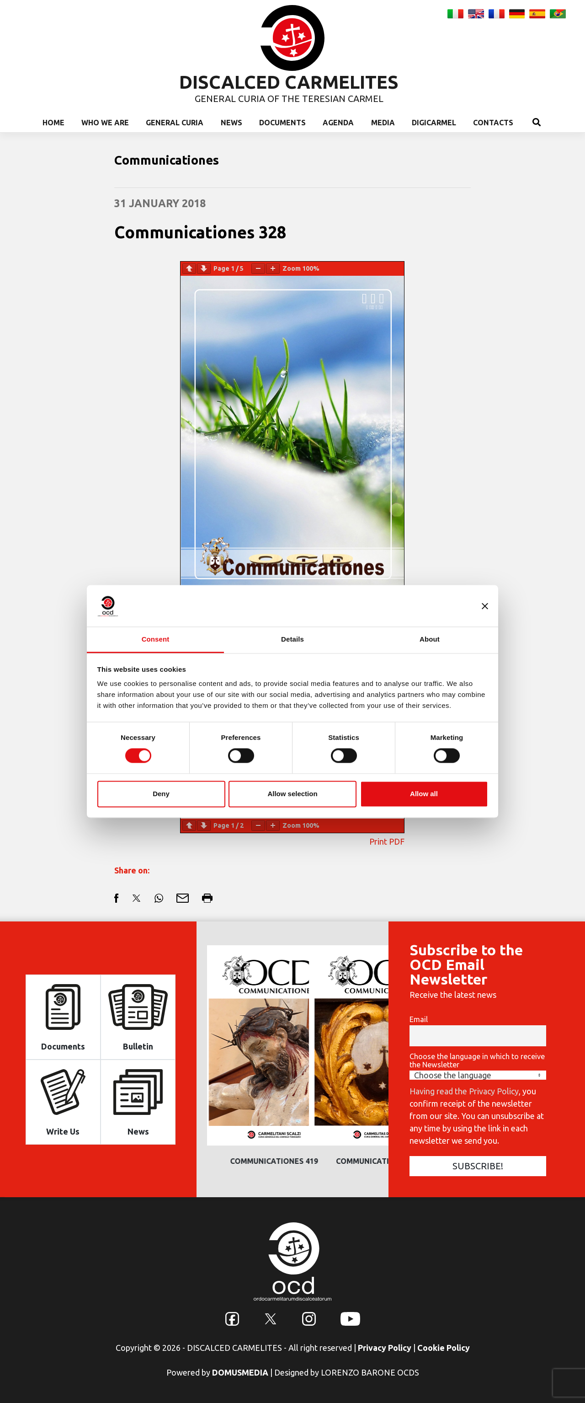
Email (419, 1019)
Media (383, 122)
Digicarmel (434, 122)
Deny (161, 794)
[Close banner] (485, 606)
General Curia (174, 122)
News (231, 122)
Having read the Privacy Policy (464, 1091)
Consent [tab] (156, 639)
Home (53, 122)
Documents (282, 122)
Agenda (338, 122)
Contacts (493, 122)
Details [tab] (292, 639)
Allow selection (292, 794)
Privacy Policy (384, 1347)
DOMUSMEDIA (240, 1372)
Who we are (105, 122)
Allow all (424, 794)
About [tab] (430, 639)
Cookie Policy (443, 1347)
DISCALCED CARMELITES (289, 82)
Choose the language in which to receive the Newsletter (477, 1060)
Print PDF (386, 841)
